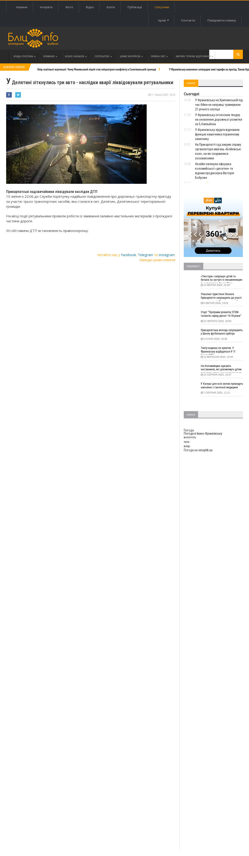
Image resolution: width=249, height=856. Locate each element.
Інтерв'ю (46, 7)
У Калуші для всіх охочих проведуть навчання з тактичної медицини (222, 385)
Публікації (135, 7)
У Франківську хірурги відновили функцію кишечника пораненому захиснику (217, 134)
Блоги (111, 7)
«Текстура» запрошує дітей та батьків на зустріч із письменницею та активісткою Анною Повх (221, 279)
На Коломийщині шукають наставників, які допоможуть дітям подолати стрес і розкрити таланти (221, 368)
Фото (69, 7)
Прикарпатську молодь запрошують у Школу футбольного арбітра (221, 332)
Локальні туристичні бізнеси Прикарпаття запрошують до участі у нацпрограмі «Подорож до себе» (221, 297)
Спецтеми (162, 7)
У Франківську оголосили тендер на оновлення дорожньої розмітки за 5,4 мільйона (218, 119)
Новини (21, 7)
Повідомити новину (221, 20)
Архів (162, 20)
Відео (90, 7)
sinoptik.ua (205, 450)
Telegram (145, 254)
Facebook (128, 254)
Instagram (166, 254)
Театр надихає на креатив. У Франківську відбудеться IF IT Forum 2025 (218, 350)
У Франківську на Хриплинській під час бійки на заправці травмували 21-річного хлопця (219, 104)
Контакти (188, 20)
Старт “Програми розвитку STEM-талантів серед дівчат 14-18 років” (221, 314)
